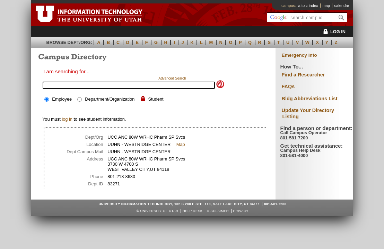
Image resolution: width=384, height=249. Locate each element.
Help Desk (193, 211)
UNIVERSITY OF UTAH (159, 211)
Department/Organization (109, 99)
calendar (341, 5)
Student (155, 99)
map (326, 5)
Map (180, 144)
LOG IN (333, 31)
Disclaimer (218, 211)
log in (67, 119)
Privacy (240, 211)
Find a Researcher (303, 74)
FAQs (288, 86)
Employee (62, 99)
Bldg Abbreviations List (310, 98)
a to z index (308, 5)
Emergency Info (299, 55)
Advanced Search (172, 78)
